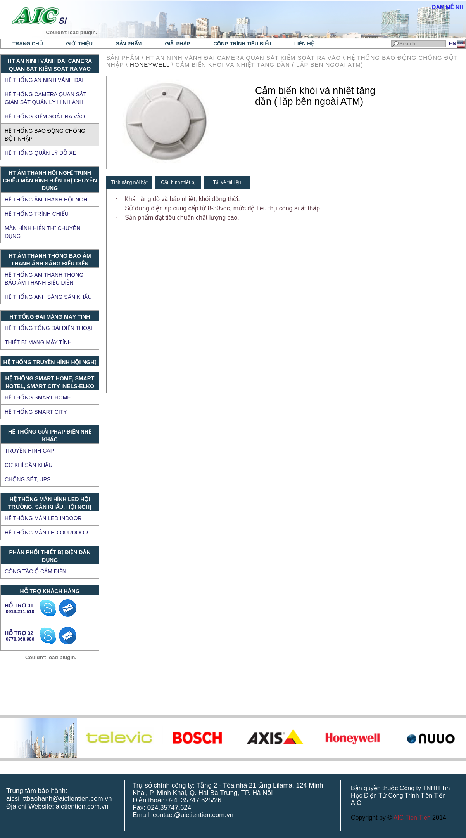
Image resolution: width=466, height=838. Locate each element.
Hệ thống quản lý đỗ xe (40, 153)
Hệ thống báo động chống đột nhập (45, 135)
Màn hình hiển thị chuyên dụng (43, 232)
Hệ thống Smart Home (38, 397)
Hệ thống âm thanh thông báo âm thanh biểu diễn (44, 279)
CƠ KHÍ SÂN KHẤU (28, 465)
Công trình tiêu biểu (242, 44)
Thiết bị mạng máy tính (38, 342)
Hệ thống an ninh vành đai (44, 80)
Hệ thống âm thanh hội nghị (47, 199)
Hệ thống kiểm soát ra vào (45, 116)
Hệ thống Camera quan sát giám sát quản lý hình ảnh (45, 98)
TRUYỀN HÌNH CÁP (29, 451)
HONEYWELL (150, 64)
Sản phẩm (129, 44)
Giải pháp (177, 44)
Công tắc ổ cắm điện (35, 571)
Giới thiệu (79, 44)
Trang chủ (27, 44)
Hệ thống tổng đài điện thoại (48, 328)
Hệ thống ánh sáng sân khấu (48, 297)
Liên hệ (304, 44)
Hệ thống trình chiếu (37, 214)
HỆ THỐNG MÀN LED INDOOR (43, 518)
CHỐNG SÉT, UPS (27, 479)
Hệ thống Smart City (36, 412)
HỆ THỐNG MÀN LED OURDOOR (46, 532)
